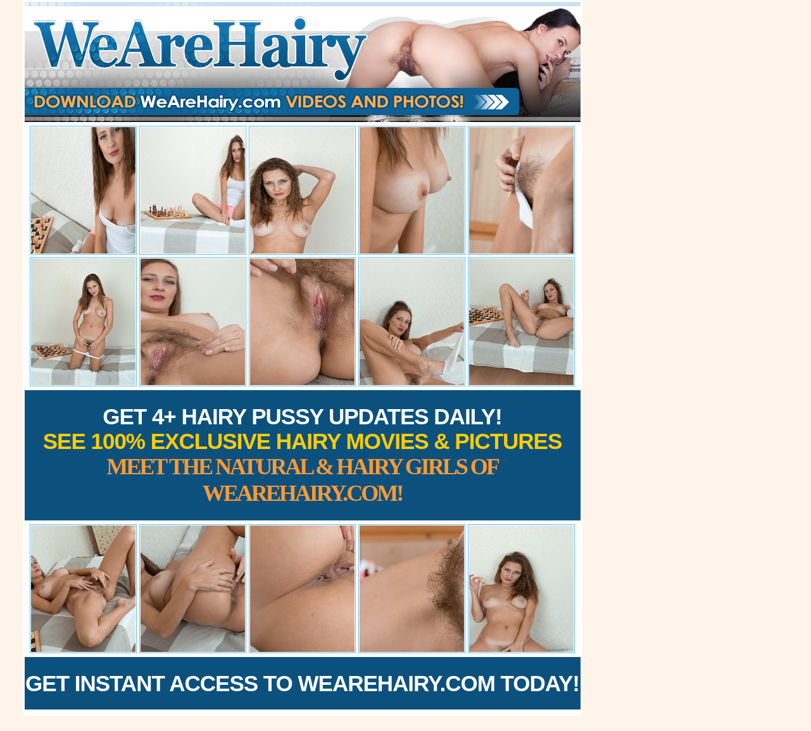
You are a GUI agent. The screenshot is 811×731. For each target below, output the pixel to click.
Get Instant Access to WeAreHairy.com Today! (302, 683)
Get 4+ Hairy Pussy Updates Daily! (302, 455)
